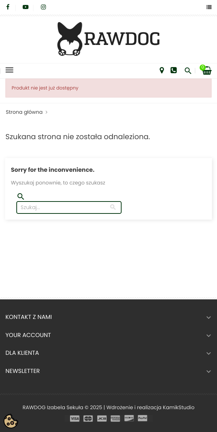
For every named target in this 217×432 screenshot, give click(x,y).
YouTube (25, 7)
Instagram (43, 7)
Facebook (8, 7)
